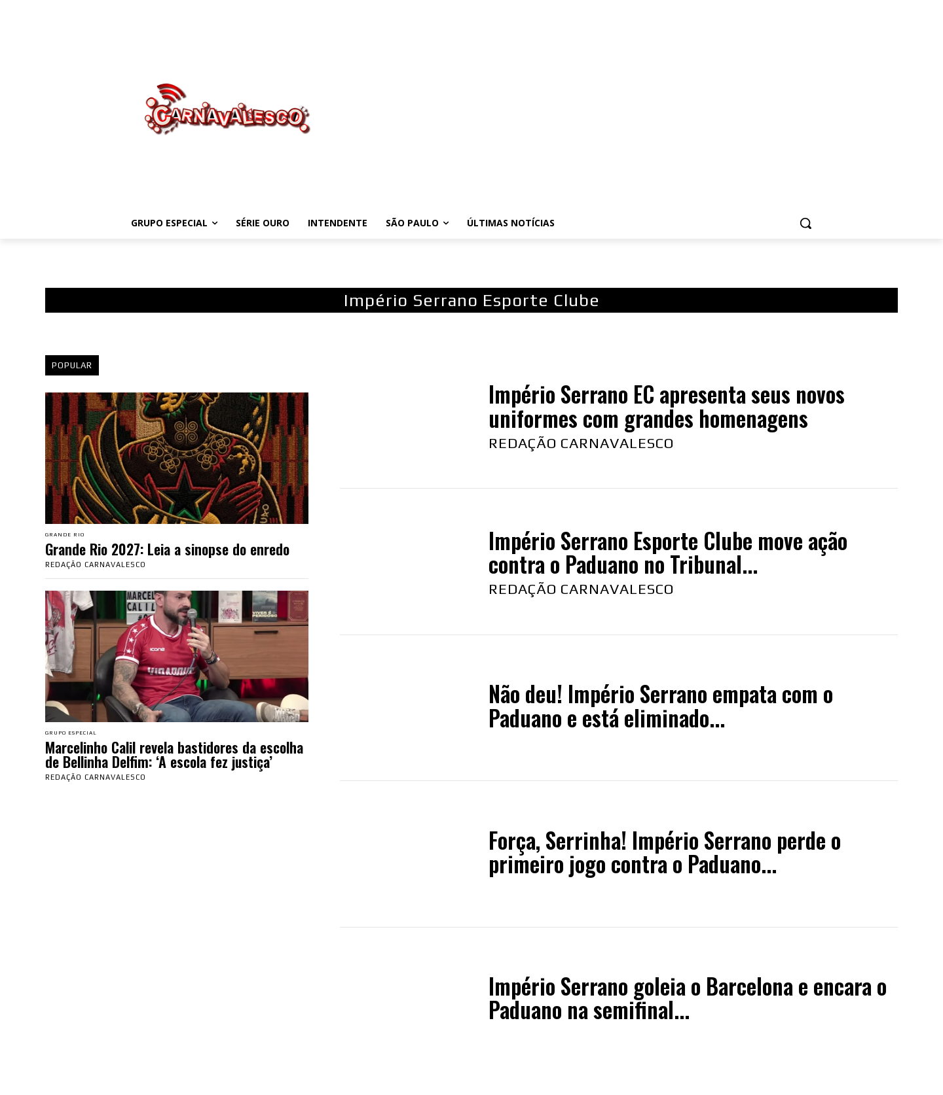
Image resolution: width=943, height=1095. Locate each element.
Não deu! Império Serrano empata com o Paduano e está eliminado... (661, 705)
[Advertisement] (576, 109)
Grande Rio (69, 536)
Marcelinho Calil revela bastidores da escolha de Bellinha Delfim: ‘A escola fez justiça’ (174, 758)
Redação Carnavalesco (95, 566)
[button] (805, 223)
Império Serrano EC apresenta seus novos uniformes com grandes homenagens (667, 406)
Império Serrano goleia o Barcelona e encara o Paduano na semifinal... (688, 998)
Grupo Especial (78, 736)
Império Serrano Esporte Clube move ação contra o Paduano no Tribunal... (668, 552)
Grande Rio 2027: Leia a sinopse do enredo (167, 550)
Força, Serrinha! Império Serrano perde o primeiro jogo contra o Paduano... (665, 852)
